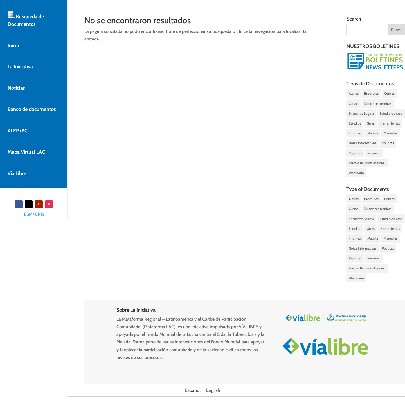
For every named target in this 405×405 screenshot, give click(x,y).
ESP (28, 214)
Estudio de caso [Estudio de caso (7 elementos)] (391, 113)
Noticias (16, 88)
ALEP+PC (18, 131)
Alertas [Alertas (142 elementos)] (354, 93)
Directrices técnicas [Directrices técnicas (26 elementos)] (378, 103)
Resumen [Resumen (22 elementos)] (374, 153)
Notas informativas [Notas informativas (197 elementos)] (362, 143)
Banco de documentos (32, 109)
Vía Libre (17, 173)
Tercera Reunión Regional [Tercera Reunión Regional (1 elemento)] (367, 163)
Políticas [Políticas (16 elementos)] (388, 143)
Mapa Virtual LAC (26, 152)
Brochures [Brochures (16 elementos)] (371, 93)
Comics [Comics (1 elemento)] (389, 93)
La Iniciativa (20, 67)
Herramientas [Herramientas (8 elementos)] (390, 123)
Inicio (13, 45)
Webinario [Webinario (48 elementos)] (356, 173)
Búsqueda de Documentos (26, 19)
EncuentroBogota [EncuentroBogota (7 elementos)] (361, 113)
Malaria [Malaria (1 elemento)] (372, 133)
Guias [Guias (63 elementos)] (371, 123)
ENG (39, 214)
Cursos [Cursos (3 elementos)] (353, 103)
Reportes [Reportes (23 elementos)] (355, 153)
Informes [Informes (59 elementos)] (355, 133)
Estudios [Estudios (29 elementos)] (355, 123)
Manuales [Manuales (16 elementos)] (390, 133)
